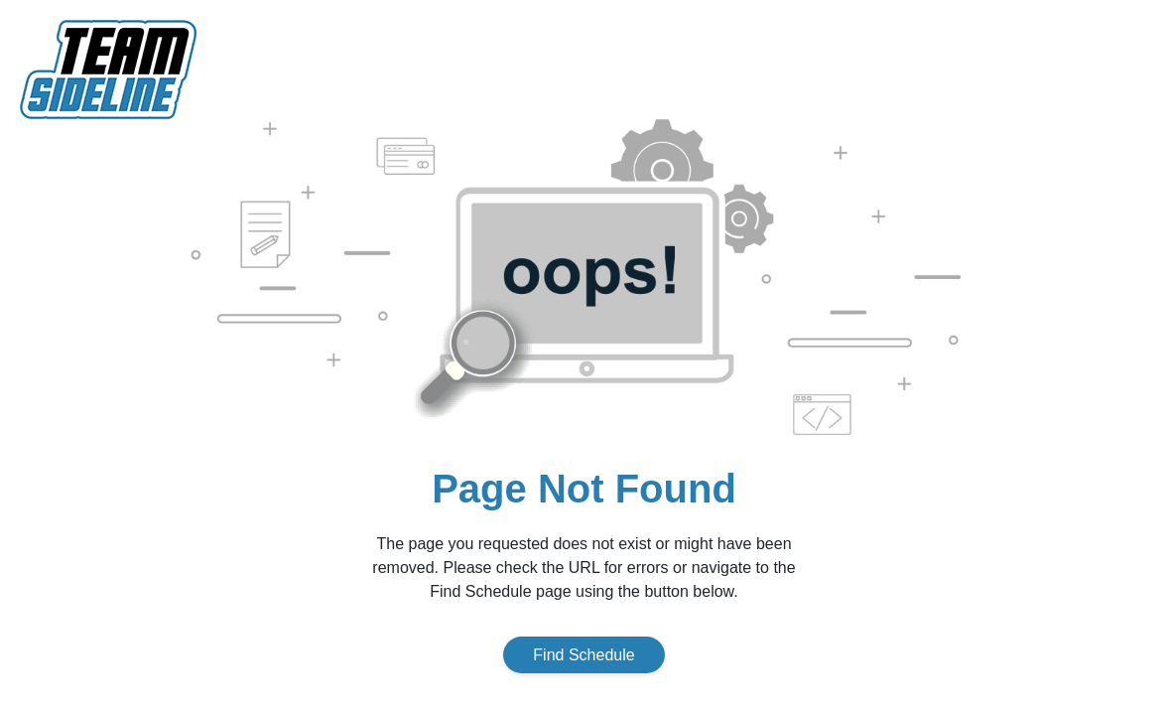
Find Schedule (583, 654)
